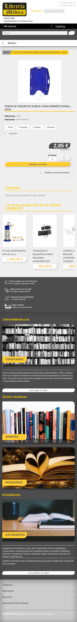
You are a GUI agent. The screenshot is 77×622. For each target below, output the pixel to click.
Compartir (23, 127)
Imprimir (13, 133)
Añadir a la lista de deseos (57, 172)
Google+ (36, 127)
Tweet (10, 127)
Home (6, 52)
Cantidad (52, 155)
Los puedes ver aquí (38, 573)
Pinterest (50, 127)
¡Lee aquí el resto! (38, 390)
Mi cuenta (6, 597)
